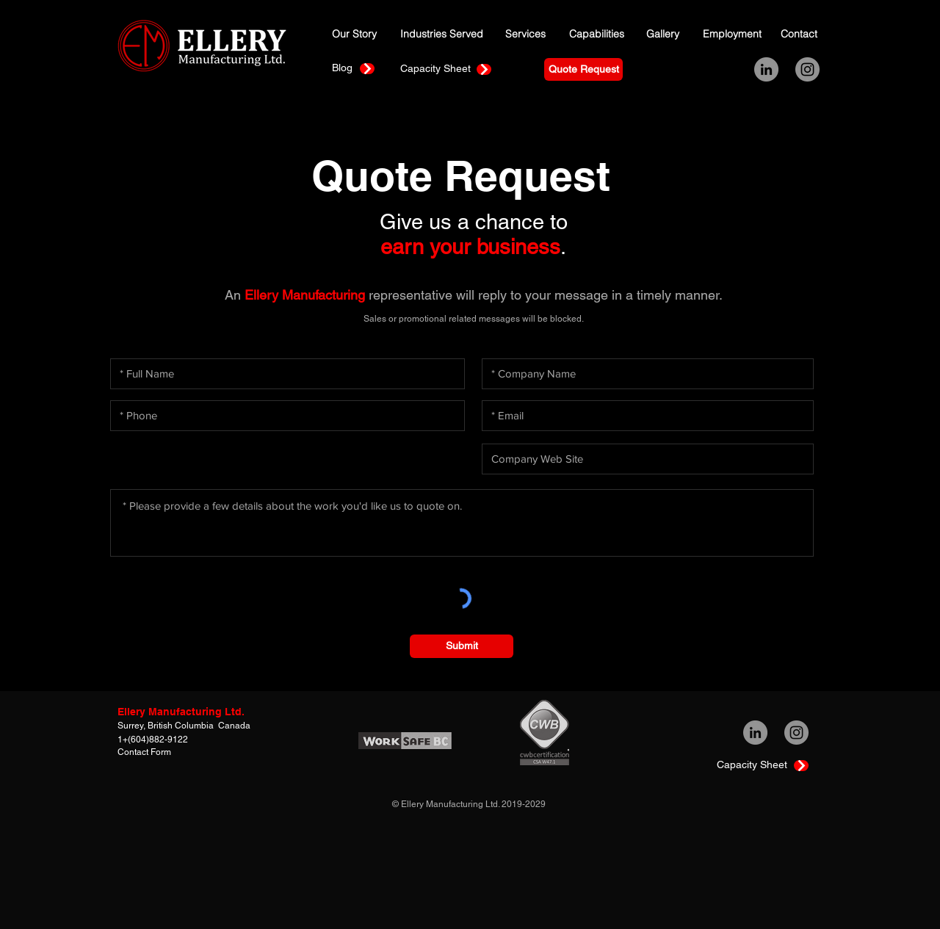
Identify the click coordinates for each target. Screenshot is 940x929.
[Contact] (800, 34)
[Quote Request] (583, 69)
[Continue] (367, 68)
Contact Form (144, 752)
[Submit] (461, 646)
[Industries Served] (442, 34)
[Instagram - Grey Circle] (807, 69)
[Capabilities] (597, 34)
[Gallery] (666, 34)
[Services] (525, 34)
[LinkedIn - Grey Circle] (766, 69)
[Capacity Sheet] (435, 69)
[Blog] (346, 68)
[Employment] (733, 34)
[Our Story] (356, 34)
